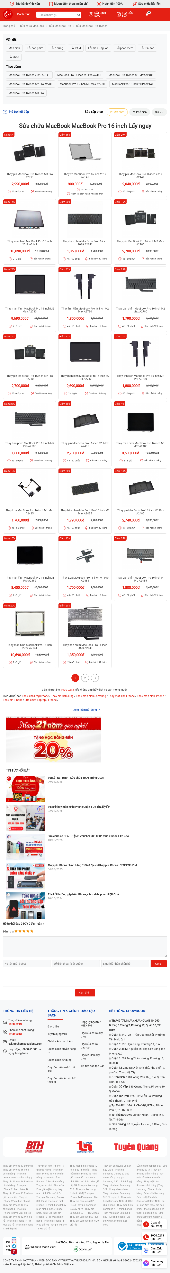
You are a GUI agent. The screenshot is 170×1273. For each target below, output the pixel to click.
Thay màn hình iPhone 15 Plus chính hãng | (50, 1173)
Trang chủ (9, 25)
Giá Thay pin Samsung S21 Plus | (84, 1201)
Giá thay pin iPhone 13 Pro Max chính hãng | (49, 1217)
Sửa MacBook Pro (60, 25)
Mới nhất (117, 112)
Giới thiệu (53, 1026)
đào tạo (88, 1011)
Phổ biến (140, 112)
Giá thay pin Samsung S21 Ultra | (116, 1220)
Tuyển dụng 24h (57, 1034)
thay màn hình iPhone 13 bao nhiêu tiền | (51, 1209)
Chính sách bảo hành (60, 1041)
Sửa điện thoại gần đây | (150, 1165)
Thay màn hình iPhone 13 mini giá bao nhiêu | (83, 1173)
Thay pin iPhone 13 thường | (18, 1165)
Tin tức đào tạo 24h (92, 1066)
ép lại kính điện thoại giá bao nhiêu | (151, 1205)
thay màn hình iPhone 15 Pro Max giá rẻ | (84, 1181)
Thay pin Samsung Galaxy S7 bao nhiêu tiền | (116, 1173)
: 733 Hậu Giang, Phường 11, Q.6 (136, 1044)
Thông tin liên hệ (18, 1011)
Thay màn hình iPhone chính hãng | (150, 1177)
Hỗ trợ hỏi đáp (16, 112)
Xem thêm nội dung (85, 709)
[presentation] (32, 976)
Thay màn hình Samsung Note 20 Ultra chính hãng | (118, 1201)
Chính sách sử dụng (60, 1059)
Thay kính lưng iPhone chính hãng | (150, 1189)
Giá (159, 112)
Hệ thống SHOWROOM (127, 1011)
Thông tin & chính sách (63, 1013)
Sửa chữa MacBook (32, 25)
